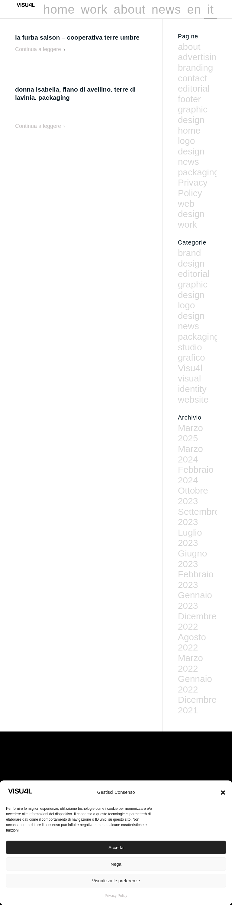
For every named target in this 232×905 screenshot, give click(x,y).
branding (195, 68)
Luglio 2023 (190, 537)
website (193, 399)
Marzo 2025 (190, 433)
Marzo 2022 (190, 663)
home (189, 130)
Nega (116, 864)
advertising (200, 57)
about (189, 47)
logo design (191, 146)
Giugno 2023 (192, 558)
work (187, 224)
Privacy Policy (116, 896)
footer (189, 99)
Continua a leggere (40, 49)
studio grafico (191, 352)
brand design (191, 258)
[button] (223, 793)
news (188, 162)
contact (192, 78)
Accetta (116, 847)
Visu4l (190, 368)
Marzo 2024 (190, 454)
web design (191, 209)
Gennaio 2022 (195, 684)
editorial (194, 88)
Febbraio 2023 (196, 579)
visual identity (192, 383)
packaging (198, 172)
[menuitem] (59, 9)
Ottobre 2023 (193, 495)
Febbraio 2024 (196, 475)
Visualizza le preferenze (116, 880)
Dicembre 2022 (197, 621)
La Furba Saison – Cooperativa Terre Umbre (77, 37)
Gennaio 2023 (195, 600)
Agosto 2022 (192, 642)
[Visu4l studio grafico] (36, 9)
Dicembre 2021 (197, 705)
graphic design (193, 114)
